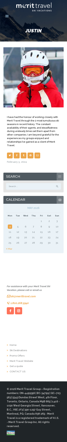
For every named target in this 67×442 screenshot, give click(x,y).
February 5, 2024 (17, 162)
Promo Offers (17, 355)
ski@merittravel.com (23, 296)
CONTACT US (17, 371)
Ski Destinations (18, 350)
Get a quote (16, 366)
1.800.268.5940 (20, 303)
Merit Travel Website (21, 361)
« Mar (9, 248)
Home (13, 345)
